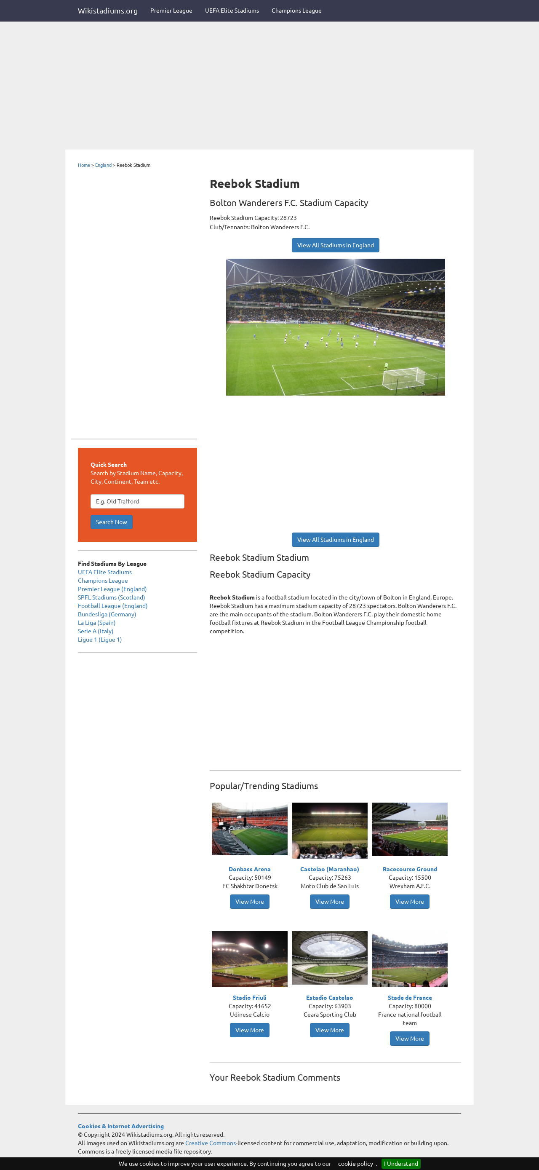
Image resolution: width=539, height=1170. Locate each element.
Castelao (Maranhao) (329, 869)
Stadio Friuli (250, 997)
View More (249, 901)
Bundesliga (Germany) (107, 614)
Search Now (111, 522)
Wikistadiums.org (108, 10)
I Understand (401, 1163)
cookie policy (355, 1163)
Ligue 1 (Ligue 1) (100, 639)
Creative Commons (210, 1143)
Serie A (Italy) (96, 631)
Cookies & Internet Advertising (121, 1126)
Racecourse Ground (410, 869)
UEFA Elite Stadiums (232, 10)
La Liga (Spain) (97, 622)
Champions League (297, 10)
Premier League (171, 10)
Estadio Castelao (329, 997)
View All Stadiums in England (335, 245)
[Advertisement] (269, 86)
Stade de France (410, 997)
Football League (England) (113, 605)
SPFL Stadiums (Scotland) (111, 597)
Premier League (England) (112, 589)
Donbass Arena (250, 869)
